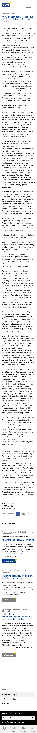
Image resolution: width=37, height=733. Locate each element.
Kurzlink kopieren (9, 508)
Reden (5, 703)
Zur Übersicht (8, 504)
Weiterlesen (10, 561)
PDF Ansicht (7, 506)
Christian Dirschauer (25, 532)
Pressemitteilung (9, 699)
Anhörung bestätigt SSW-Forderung (18, 540)
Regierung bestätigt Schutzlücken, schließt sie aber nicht (17, 577)
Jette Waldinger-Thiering (17, 609)
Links (4, 722)
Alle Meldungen (9, 694)
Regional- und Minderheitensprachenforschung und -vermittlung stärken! (17, 616)
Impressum (21, 722)
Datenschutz (11, 722)
